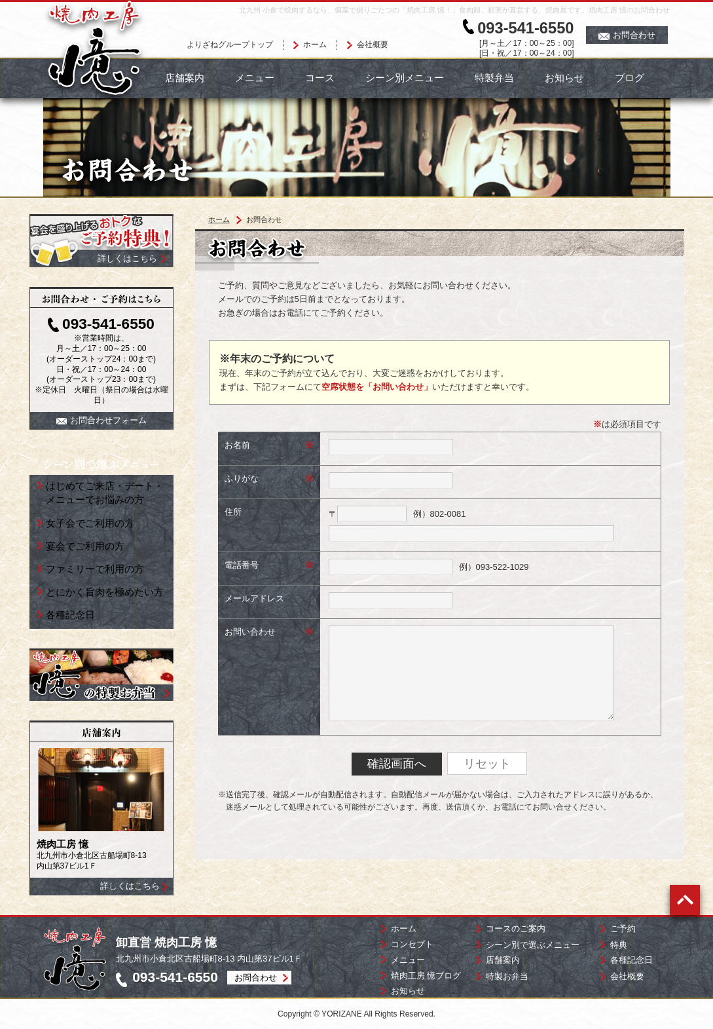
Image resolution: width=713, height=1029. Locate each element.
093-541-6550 (525, 28)
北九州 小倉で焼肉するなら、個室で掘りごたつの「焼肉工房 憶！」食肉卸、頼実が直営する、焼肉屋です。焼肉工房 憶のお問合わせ (454, 10)
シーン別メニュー (404, 77)
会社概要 (372, 44)
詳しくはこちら (130, 886)
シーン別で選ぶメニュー (532, 945)
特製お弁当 (507, 976)
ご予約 (623, 928)
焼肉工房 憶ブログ (426, 976)
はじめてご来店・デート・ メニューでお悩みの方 (105, 492)
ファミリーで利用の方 (95, 568)
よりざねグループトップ (230, 44)
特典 (618, 945)
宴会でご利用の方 (85, 546)
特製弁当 (494, 77)
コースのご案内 (515, 928)
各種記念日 (70, 614)
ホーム (315, 44)
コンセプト (412, 944)
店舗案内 (184, 77)
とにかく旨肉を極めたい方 (105, 591)
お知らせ (564, 77)
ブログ (629, 77)
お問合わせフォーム (101, 420)
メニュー (254, 77)
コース (320, 77)
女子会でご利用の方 (90, 523)
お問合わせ (626, 35)
